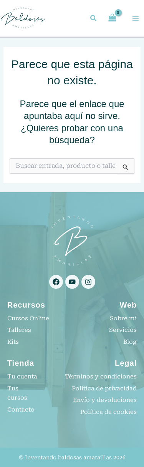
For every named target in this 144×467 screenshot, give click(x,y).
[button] (93, 19)
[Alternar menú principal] (135, 18)
